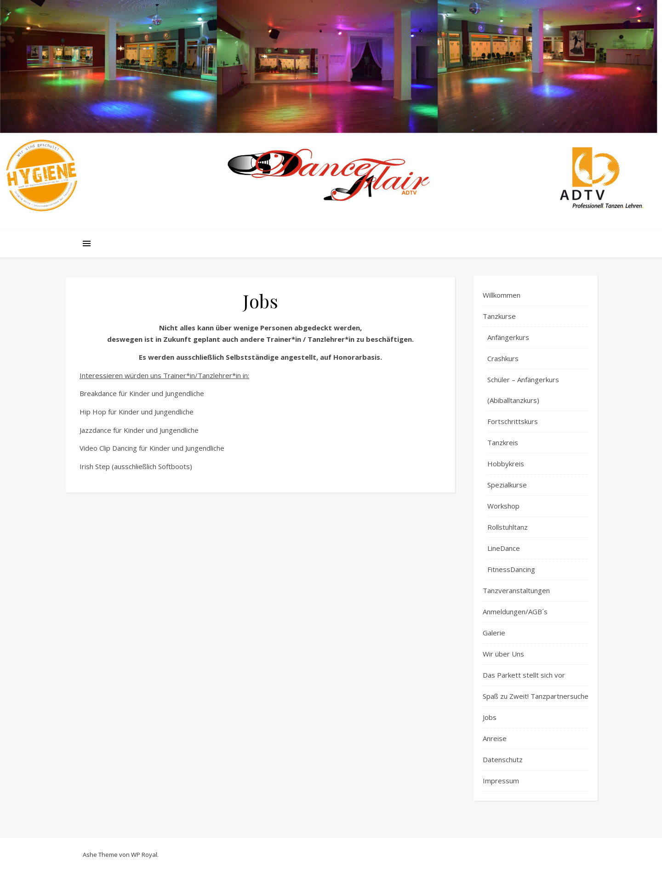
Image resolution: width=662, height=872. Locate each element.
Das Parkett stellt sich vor (524, 674)
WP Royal (144, 854)
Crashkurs (503, 358)
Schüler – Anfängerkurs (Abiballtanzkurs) (523, 390)
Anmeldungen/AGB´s (515, 611)
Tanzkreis (502, 442)
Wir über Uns (503, 653)
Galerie (494, 632)
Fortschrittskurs (512, 421)
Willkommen (501, 295)
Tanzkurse (499, 316)
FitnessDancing (511, 569)
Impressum (501, 780)
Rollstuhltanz (507, 527)
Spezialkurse (507, 484)
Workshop (503, 505)
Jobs (489, 717)
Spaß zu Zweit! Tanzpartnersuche (535, 696)
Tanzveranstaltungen (516, 590)
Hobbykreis (505, 463)
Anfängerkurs (508, 337)
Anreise (495, 738)
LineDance (503, 548)
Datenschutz (503, 759)
